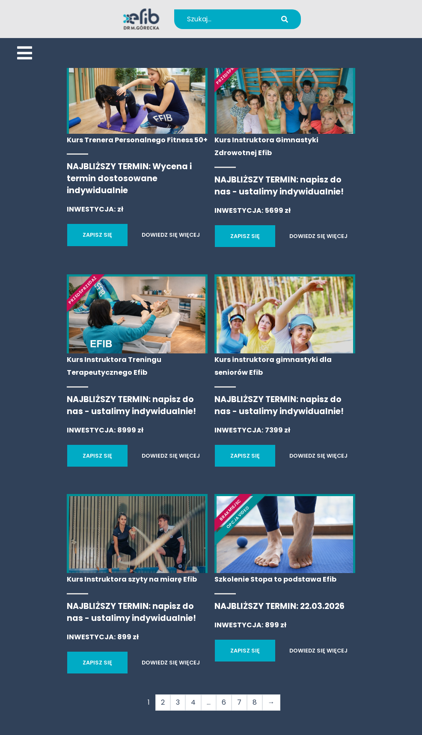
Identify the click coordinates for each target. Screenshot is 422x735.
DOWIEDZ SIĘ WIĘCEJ (171, 234)
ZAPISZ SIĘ (97, 234)
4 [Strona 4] (193, 702)
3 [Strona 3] (178, 702)
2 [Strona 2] (163, 702)
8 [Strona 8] (255, 702)
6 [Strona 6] (224, 702)
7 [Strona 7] (239, 702)
